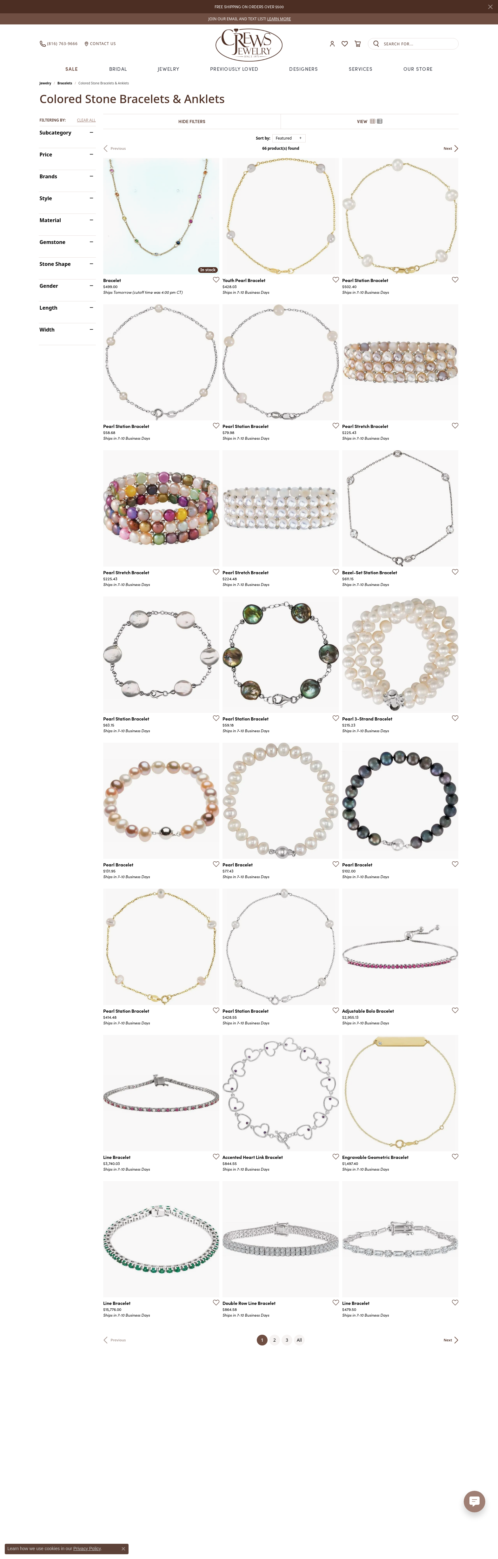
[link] (249, 18)
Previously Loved (234, 68)
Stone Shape (55, 263)
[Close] (490, 7)
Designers (303, 68)
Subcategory (55, 132)
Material (50, 220)
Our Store (418, 68)
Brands (48, 176)
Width (47, 329)
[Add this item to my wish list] (214, 279)
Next (448, 148)
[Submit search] (376, 43)
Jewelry (168, 68)
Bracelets (64, 83)
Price (46, 154)
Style (46, 198)
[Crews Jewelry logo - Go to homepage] (249, 43)
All (299, 1340)
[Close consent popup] (123, 1549)
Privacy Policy (87, 1548)
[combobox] (421, 43)
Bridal (118, 68)
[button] (332, 44)
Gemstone (53, 242)
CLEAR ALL (86, 120)
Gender (49, 285)
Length (48, 307)
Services (361, 68)
